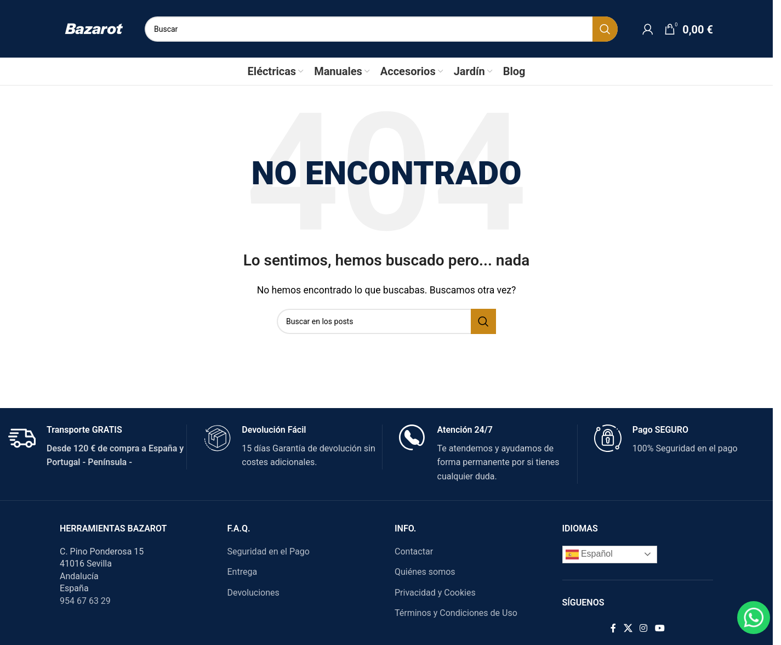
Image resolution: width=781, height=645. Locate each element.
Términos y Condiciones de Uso (456, 613)
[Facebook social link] (613, 628)
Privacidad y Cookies (435, 592)
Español (589, 554)
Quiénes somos (425, 572)
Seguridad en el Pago (268, 551)
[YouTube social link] (659, 628)
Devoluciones (253, 592)
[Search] (381, 29)
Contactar (414, 551)
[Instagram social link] (643, 628)
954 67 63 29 (85, 601)
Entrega (242, 572)
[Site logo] (94, 28)
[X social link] (628, 628)
